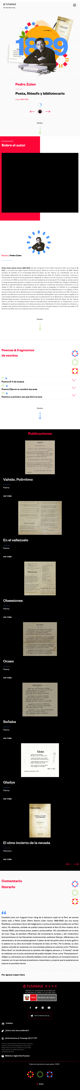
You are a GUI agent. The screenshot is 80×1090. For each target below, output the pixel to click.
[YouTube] (49, 1008)
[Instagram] (43, 1008)
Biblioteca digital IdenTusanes (16, 1056)
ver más (7, 496)
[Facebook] (30, 1008)
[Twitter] (36, 1008)
